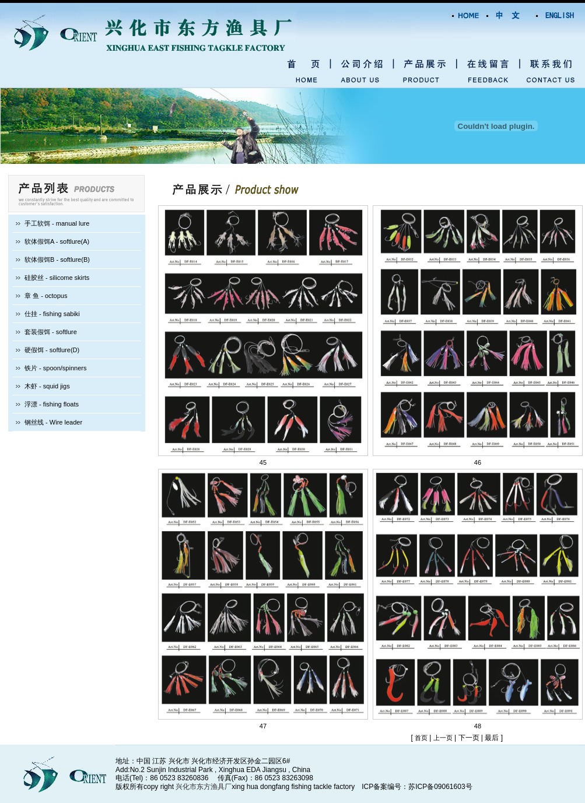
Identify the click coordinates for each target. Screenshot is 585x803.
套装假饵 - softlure (50, 331)
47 (263, 726)
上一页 (443, 737)
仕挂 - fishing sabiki (52, 313)
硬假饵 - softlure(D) (51, 349)
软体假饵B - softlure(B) (57, 259)
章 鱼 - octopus (45, 295)
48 (477, 726)
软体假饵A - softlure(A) (56, 241)
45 (263, 462)
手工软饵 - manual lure (56, 223)
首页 (422, 737)
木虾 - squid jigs (47, 386)
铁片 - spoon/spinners (55, 367)
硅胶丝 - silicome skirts (56, 277)
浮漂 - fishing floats (51, 404)
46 (477, 462)
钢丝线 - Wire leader (53, 422)
